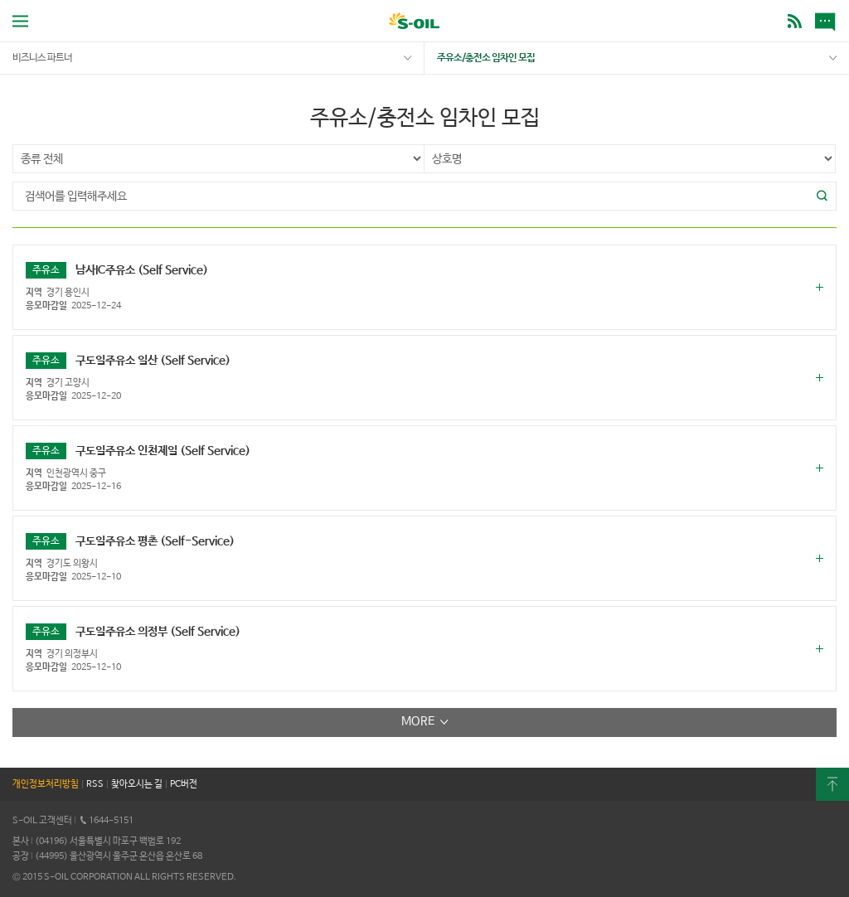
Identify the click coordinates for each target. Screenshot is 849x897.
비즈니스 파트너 (42, 58)
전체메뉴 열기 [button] (20, 20)
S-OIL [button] (414, 22)
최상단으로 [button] (832, 784)
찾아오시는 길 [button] (137, 784)
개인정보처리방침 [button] (45, 784)
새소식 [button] (828, 20)
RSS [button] (95, 784)
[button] (822, 196)
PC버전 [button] (183, 784)
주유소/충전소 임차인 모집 (486, 58)
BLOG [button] (795, 20)
